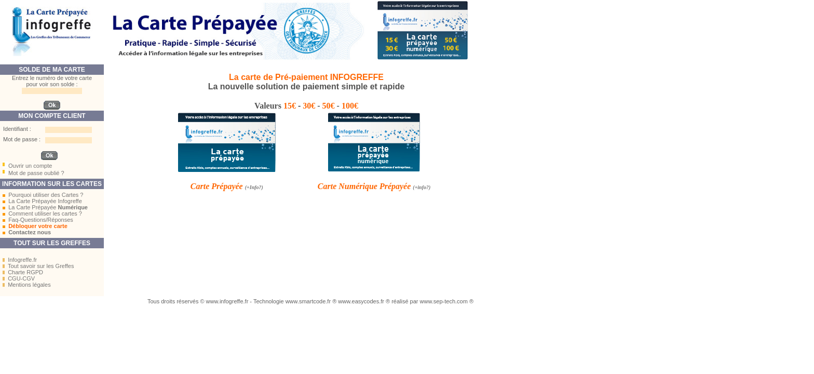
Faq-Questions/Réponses (40, 220)
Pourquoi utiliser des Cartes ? (45, 195)
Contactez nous (29, 232)
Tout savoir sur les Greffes (41, 266)
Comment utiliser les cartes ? (45, 213)
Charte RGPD (25, 272)
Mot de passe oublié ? (36, 173)
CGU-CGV (21, 278)
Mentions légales (29, 285)
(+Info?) (254, 187)
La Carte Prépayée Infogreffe (45, 201)
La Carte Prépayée (48, 207)
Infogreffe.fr (22, 260)
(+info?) (421, 187)
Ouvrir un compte (30, 166)
